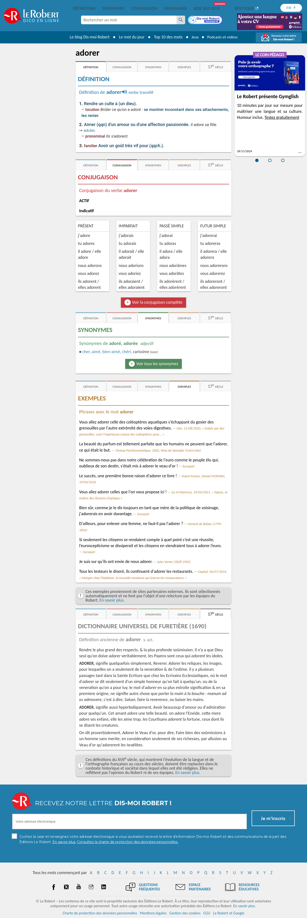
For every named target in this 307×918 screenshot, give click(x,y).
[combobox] (129, 20)
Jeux (194, 37)
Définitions (84, 8)
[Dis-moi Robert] (206, 20)
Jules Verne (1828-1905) (173, 562)
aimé (96, 351)
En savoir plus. (112, 600)
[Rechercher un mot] (181, 20)
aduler (88, 130)
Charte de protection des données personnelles (100, 913)
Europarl (189, 466)
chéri (126, 351)
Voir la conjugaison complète (157, 302)
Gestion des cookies (185, 913)
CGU (206, 913)
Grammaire (175, 8)
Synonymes (113, 8)
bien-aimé (111, 351)
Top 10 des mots (166, 37)
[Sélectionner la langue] (291, 8)
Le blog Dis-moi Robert (88, 37)
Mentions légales (153, 913)
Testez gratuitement (282, 117)
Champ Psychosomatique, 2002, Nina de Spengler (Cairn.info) (158, 450)
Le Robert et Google (228, 913)
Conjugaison (144, 8)
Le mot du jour (130, 37)
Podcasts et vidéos (223, 37)
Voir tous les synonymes (157, 363)
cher (86, 351)
